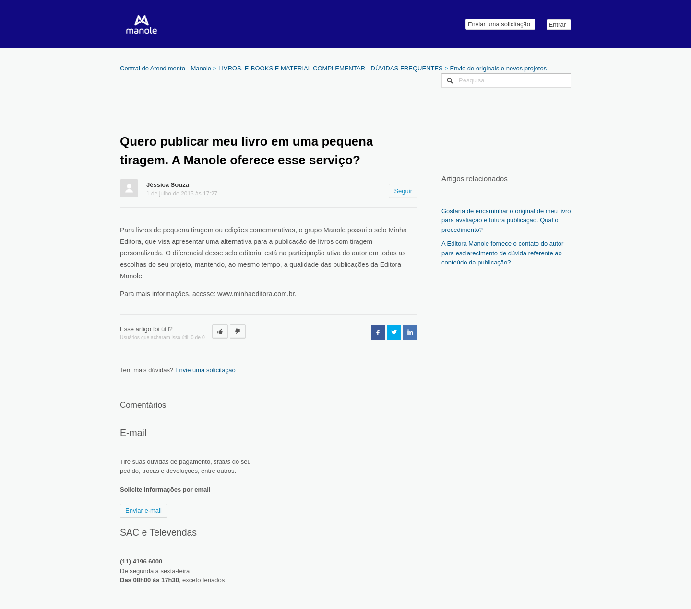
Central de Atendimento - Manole (165, 68)
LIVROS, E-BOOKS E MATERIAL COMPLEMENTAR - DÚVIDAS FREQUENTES (330, 68)
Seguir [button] (403, 191)
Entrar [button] (557, 24)
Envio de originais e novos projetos (498, 68)
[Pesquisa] (506, 80)
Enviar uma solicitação (499, 24)
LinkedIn (410, 332)
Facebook (378, 332)
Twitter (394, 332)
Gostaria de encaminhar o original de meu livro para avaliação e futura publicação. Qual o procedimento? (506, 220)
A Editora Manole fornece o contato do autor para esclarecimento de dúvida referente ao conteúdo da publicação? (502, 253)
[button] (220, 331)
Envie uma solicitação (205, 370)
